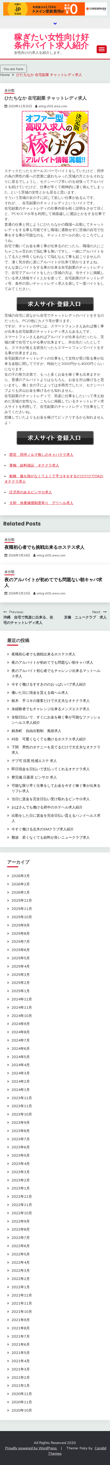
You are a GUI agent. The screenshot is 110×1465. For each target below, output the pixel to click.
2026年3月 (21, 876)
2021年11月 (22, 1303)
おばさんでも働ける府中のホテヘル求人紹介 (47, 807)
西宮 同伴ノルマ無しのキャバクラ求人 (41, 454)
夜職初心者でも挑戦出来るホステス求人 (44, 547)
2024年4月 (21, 1065)
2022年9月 (21, 1221)
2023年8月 (21, 1130)
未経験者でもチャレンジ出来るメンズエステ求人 (51, 709)
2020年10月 (22, 1410)
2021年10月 (22, 1311)
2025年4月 (21, 966)
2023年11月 (22, 1106)
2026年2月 (21, 884)
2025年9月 (21, 925)
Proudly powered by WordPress (31, 1448)
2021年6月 (21, 1344)
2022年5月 (21, 1254)
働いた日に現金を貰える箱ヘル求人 (40, 692)
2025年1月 (21, 991)
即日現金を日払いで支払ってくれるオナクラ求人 (51, 769)
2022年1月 (21, 1287)
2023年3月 (21, 1172)
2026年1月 (21, 892)
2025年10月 (22, 917)
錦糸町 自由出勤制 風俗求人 (36, 730)
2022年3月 (21, 1270)
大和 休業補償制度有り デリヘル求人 (41, 503)
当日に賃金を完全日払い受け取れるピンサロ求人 (51, 799)
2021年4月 (21, 1361)
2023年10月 (22, 1114)
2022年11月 (22, 1204)
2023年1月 (21, 1188)
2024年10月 (22, 1015)
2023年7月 (21, 1139)
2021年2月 (21, 1377)
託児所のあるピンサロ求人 (30, 492)
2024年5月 (21, 1057)
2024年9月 (21, 1023)
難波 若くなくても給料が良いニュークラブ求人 (51, 837)
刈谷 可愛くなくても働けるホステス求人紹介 (49, 739)
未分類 (9, 90)
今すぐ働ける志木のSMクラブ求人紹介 (43, 829)
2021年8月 (21, 1328)
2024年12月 (22, 999)
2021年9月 (21, 1320)
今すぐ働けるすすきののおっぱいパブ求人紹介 (49, 684)
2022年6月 (21, 1246)
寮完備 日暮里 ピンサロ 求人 (34, 777)
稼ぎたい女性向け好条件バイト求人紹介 (51, 41)
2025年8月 (21, 933)
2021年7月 (21, 1336)
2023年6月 (21, 1147)
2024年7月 (21, 1040)
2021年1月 (21, 1385)
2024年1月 (21, 1089)
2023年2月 (21, 1180)
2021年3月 (21, 1369)
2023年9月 (21, 1122)
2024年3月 (21, 1073)
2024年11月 (22, 1007)
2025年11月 (22, 908)
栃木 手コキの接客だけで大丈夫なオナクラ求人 (51, 700)
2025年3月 (21, 974)
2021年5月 (21, 1352)
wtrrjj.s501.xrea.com (52, 106)
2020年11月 (22, 1402)
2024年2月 (21, 1081)
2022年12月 (22, 1196)
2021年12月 (22, 1295)
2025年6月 (21, 949)
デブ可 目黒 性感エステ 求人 (34, 760)
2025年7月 (21, 941)
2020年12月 (22, 1393)
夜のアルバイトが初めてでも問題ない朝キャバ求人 (53, 582)
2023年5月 (21, 1155)
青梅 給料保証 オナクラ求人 (34, 465)
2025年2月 (21, 982)
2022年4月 (21, 1262)
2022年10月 (22, 1213)
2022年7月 (21, 1237)
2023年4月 (21, 1163)
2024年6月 (21, 1048)
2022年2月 (21, 1278)
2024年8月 (21, 1032)
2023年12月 (22, 1098)
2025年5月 (21, 958)
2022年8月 (21, 1229)
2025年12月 (22, 900)
